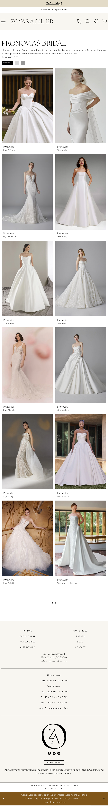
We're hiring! (54, 3)
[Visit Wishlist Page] (96, 21)
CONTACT (80, 647)
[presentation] (27, 105)
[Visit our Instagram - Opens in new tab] (58, 753)
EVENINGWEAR (28, 636)
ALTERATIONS (27, 647)
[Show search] (88, 21)
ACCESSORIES (27, 642)
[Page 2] (55, 602)
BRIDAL (27, 631)
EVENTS (80, 636)
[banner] (32, 21)
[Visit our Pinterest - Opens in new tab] (54, 753)
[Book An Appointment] (54, 10)
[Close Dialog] (4, 800)
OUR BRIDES (80, 631)
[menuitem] (79, 21)
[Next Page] (59, 602)
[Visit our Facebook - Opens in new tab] (49, 753)
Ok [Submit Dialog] (103, 800)
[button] (7, 63)
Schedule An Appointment (54, 763)
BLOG (80, 642)
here (63, 803)
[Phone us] (79, 21)
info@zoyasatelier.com (54, 661)
